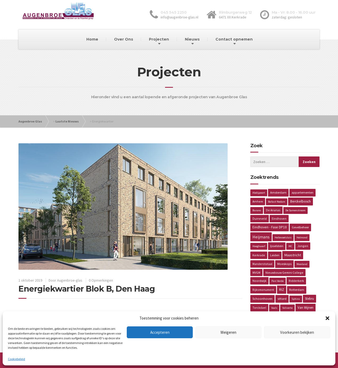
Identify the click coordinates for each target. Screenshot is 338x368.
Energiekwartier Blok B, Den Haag (86, 289)
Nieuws (192, 39)
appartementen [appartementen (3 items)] (302, 192)
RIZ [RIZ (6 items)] (281, 289)
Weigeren (228, 332)
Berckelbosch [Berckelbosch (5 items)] (300, 201)
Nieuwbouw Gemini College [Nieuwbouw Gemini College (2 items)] (284, 272)
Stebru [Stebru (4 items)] (309, 298)
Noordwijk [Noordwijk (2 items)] (259, 281)
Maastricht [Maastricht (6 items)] (292, 255)
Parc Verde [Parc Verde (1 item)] (277, 281)
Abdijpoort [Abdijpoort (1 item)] (258, 192)
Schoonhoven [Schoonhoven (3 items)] (262, 299)
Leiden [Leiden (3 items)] (274, 255)
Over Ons (123, 39)
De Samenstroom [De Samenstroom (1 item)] (295, 210)
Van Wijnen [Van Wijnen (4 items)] (305, 307)
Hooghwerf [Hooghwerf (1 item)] (258, 246)
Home (92, 39)
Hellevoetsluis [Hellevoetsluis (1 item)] (283, 237)
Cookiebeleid (16, 359)
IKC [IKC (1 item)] (290, 246)
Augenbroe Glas (30, 121)
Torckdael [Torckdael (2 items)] (259, 308)
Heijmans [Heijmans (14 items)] (261, 236)
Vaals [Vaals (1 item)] (274, 308)
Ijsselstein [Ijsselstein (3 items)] (276, 246)
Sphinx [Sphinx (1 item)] (296, 299)
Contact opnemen (234, 39)
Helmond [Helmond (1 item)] (302, 237)
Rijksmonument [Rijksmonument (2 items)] (263, 290)
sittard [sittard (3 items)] (282, 299)
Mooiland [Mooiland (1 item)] (302, 264)
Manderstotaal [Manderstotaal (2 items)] (262, 264)
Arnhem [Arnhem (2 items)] (257, 201)
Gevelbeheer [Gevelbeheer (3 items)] (300, 227)
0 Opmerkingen (101, 280)
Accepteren (160, 332)
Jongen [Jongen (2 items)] (302, 246)
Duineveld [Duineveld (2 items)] (259, 218)
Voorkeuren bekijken (297, 332)
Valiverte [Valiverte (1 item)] (287, 308)
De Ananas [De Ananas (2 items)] (273, 210)
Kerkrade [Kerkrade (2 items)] (258, 255)
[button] (327, 318)
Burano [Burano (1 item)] (256, 210)
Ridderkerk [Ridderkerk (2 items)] (296, 281)
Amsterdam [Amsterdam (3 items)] (278, 192)
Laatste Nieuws (67, 121)
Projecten (159, 39)
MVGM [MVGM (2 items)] (256, 272)
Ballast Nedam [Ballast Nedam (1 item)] (276, 201)
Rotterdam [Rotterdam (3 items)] (296, 290)
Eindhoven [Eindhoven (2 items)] (279, 218)
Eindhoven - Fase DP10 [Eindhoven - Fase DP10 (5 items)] (269, 227)
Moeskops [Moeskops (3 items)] (284, 264)
